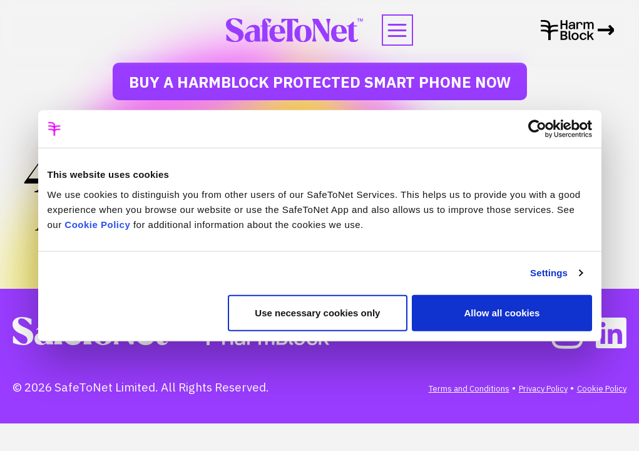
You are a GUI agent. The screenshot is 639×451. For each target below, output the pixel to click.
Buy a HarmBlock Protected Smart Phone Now (320, 82)
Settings (549, 272)
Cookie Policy (97, 224)
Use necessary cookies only (317, 312)
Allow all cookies (502, 312)
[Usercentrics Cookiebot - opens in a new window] (537, 129)
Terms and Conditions (469, 388)
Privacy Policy (543, 388)
